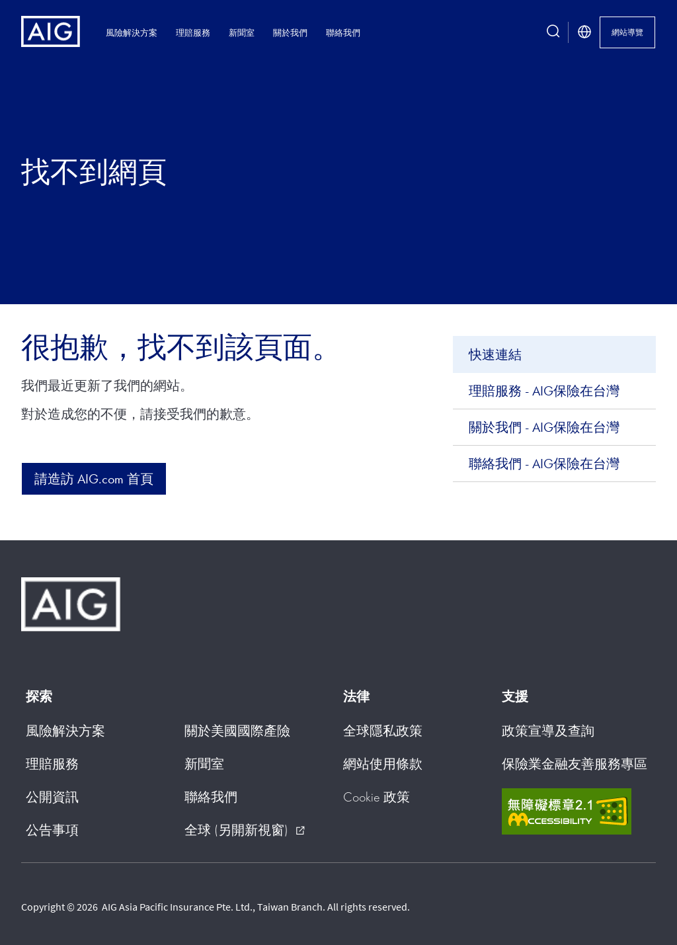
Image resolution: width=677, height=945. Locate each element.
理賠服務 (193, 32)
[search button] (553, 32)
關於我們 (290, 32)
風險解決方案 (131, 32)
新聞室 (242, 32)
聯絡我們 (343, 32)
